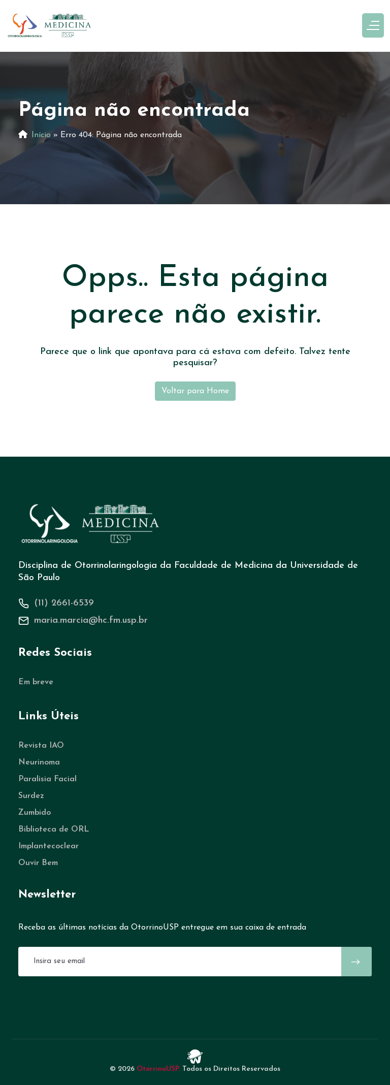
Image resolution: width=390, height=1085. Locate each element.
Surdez (31, 796)
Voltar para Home (195, 391)
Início (41, 135)
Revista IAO (41, 746)
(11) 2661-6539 (64, 603)
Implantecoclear (48, 846)
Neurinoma (39, 762)
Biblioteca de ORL (53, 829)
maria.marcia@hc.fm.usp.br (91, 620)
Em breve (35, 682)
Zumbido (34, 813)
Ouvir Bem (38, 863)
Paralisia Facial (47, 779)
